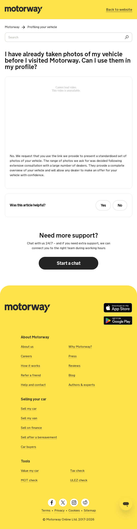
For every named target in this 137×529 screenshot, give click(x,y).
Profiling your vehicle (42, 27)
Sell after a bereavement (39, 437)
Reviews (74, 366)
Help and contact (33, 385)
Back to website (119, 9)
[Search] (68, 37)
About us (27, 346)
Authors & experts (81, 385)
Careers (26, 356)
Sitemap (90, 510)
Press (72, 356)
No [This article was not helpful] (120, 205)
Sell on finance (31, 428)
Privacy (59, 510)
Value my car (30, 471)
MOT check (29, 480)
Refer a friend (31, 375)
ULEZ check (78, 480)
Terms (45, 510)
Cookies (74, 510)
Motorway (12, 27)
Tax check (77, 471)
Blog (71, 375)
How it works (30, 366)
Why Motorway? (80, 346)
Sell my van (29, 418)
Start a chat (68, 263)
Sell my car (29, 409)
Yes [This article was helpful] (103, 205)
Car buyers (28, 447)
